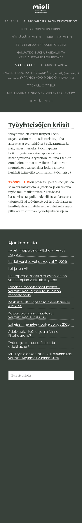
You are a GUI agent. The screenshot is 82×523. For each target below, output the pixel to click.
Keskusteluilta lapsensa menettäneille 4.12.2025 (39, 304)
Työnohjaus (19, 182)
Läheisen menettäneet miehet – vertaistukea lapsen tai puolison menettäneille (34, 291)
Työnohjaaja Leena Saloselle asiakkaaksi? (31, 344)
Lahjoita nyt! (18, 268)
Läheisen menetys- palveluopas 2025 (39, 324)
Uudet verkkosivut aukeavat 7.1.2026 (37, 261)
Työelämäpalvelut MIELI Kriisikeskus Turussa (36, 252)
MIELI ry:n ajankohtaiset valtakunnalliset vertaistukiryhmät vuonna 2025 (40, 356)
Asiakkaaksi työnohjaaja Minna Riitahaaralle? (33, 333)
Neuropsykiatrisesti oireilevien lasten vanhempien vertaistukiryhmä (37, 278)
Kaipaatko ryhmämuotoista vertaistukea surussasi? (31, 315)
